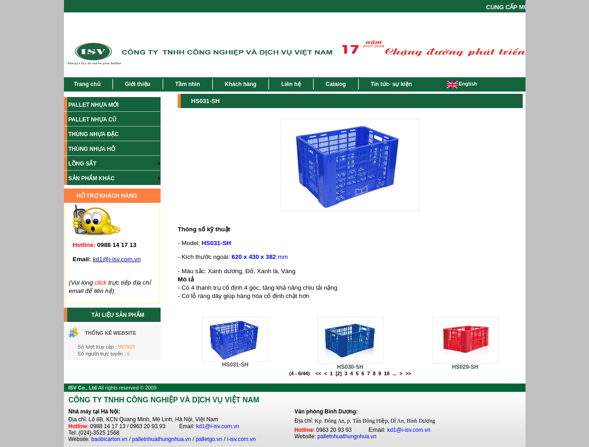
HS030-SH (350, 367)
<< (318, 373)
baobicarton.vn (109, 439)
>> (408, 373)
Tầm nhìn (187, 84)
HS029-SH (465, 367)
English (462, 83)
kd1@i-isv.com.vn (217, 426)
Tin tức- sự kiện (391, 84)
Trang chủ (87, 84)
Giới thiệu (137, 84)
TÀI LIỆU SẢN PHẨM (118, 315)
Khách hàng (241, 84)
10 (386, 373)
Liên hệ (290, 84)
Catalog (336, 84)
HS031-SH (235, 364)
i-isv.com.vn (241, 439)
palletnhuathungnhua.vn (161, 439)
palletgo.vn (209, 439)
